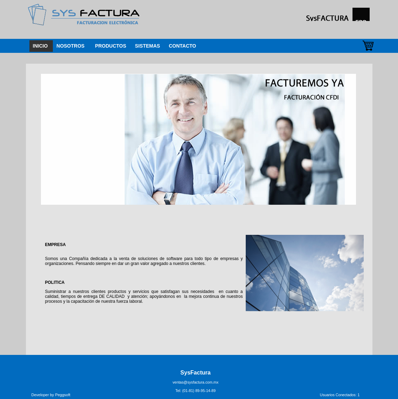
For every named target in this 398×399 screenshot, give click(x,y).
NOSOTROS (70, 46)
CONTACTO (182, 46)
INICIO (40, 46)
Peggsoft (62, 395)
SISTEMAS (147, 46)
